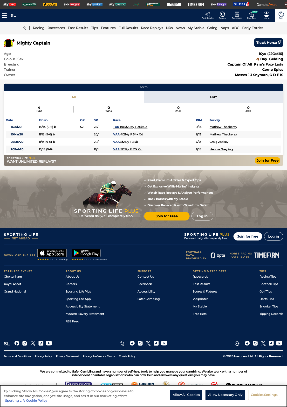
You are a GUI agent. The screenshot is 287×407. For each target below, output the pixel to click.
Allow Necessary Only (225, 396)
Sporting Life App (78, 299)
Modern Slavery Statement (85, 314)
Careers (71, 284)
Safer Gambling (148, 299)
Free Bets (199, 314)
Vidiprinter (200, 299)
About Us (72, 276)
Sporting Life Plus (78, 291)
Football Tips (269, 284)
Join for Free (268, 160)
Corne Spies (272, 69)
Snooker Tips (269, 306)
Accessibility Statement (83, 306)
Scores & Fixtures (205, 291)
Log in (273, 236)
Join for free (247, 236)
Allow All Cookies (186, 396)
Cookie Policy (127, 356)
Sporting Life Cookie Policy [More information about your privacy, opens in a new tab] (26, 402)
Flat (213, 97)
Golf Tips (266, 291)
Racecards (200, 276)
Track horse (268, 42)
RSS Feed (72, 321)
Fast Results (201, 284)
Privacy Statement (67, 356)
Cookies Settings (264, 396)
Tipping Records (271, 314)
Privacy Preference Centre (99, 356)
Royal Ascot (12, 284)
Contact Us (145, 276)
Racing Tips (268, 276)
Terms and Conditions (17, 356)
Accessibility (146, 291)
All (73, 97)
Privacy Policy (43, 356)
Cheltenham (13, 276)
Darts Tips (267, 299)
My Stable (200, 306)
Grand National (15, 291)
